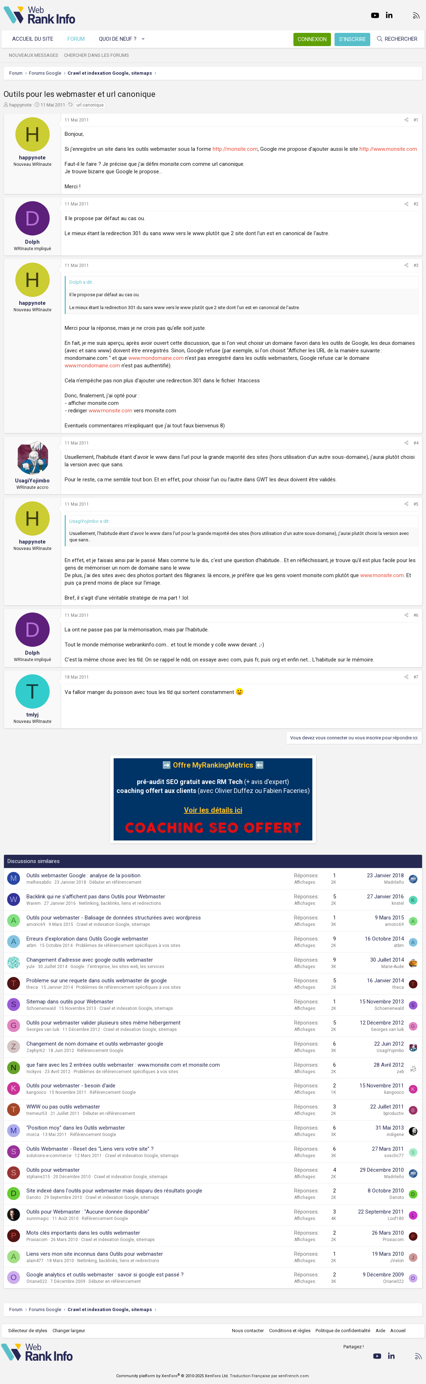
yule (30, 966)
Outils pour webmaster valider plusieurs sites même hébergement (103, 1023)
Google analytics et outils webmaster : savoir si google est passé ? (105, 1274)
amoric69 (35, 924)
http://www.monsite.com (388, 149)
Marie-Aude (392, 966)
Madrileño (394, 882)
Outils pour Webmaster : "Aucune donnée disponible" (87, 1212)
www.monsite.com (110, 410)
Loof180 (396, 1218)
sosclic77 (394, 1155)
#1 (415, 120)
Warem (33, 903)
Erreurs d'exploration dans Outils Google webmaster (87, 939)
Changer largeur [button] (71, 1330)
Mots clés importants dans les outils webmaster (83, 1233)
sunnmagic (37, 1218)
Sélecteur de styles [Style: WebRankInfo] (30, 1330)
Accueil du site (35, 39)
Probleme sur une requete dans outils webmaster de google (96, 980)
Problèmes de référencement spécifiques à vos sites (128, 945)
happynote (20, 105)
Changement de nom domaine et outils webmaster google (94, 1044)
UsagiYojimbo (390, 1050)
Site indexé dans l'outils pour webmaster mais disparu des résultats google (114, 1190)
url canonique (90, 105)
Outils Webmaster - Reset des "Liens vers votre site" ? (90, 1149)
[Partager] (406, 120)
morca (32, 1134)
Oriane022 (36, 1281)
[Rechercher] (394, 39)
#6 (415, 615)
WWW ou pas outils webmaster (63, 1106)
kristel (398, 903)
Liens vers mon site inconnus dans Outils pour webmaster (94, 1254)
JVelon (397, 1260)
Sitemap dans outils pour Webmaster (70, 1001)
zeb (400, 1071)
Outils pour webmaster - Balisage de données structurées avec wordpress (113, 917)
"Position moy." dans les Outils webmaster (75, 1128)
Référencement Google (100, 1050)
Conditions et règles (287, 1330)
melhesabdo (38, 882)
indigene (395, 1134)
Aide (378, 1330)
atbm (31, 945)
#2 (415, 204)
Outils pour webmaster (53, 1170)
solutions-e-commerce (48, 1155)
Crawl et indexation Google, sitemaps (113, 924)
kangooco (36, 1092)
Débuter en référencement (115, 882)
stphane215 (38, 1176)
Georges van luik (42, 1029)
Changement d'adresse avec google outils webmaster (89, 960)
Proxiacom (37, 1239)
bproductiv (393, 1113)
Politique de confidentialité (340, 1330)
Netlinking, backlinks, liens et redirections (120, 903)
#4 (415, 443)
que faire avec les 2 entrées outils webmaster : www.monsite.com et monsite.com (123, 1065)
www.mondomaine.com (156, 358)
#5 (415, 504)
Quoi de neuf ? (120, 39)
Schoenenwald (41, 1008)
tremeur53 (36, 1113)
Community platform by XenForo (172, 1376)
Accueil (395, 1330)
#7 (415, 677)
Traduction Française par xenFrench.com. (270, 1376)
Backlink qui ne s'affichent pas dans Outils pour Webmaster (95, 896)
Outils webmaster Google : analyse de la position (83, 875)
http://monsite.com (235, 149)
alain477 (35, 1260)
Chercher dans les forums (99, 55)
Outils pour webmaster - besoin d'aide (70, 1085)
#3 (415, 265)
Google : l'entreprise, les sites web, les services (117, 966)
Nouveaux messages (36, 55)
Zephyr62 (35, 1050)
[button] (145, 39)
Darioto (33, 1197)
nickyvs (33, 1071)
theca (32, 987)
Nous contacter (246, 1330)
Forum (78, 39)
